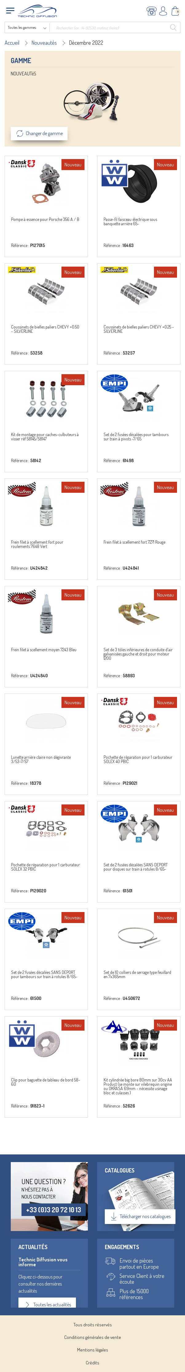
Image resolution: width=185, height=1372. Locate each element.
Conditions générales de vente (92, 1337)
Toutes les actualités (47, 1305)
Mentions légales (92, 1350)
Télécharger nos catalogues (140, 1216)
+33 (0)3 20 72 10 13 (53, 1209)
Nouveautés (44, 42)
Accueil (12, 42)
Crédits (92, 1363)
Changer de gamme (39, 133)
